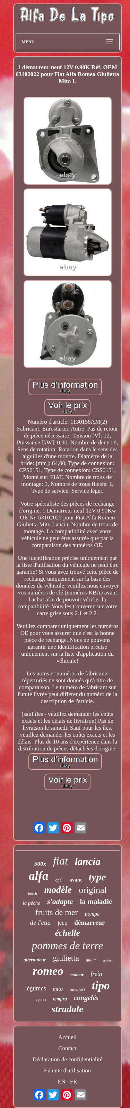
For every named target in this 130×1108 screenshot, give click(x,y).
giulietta (66, 958)
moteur (77, 974)
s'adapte (60, 901)
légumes (35, 988)
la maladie (96, 901)
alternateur (35, 959)
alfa (38, 876)
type (97, 877)
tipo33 (41, 1000)
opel (58, 880)
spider (107, 961)
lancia (88, 861)
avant (75, 880)
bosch (32, 893)
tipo (101, 985)
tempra (60, 998)
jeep (62, 923)
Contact (67, 1048)
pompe (92, 914)
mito (58, 989)
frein (96, 973)
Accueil (67, 1037)
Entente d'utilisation (67, 1070)
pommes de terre (67, 946)
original (93, 890)
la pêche (31, 903)
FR (73, 1081)
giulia (91, 960)
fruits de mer (56, 912)
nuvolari (77, 989)
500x (40, 863)
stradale (68, 1009)
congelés (86, 997)
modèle (57, 890)
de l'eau (40, 922)
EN (62, 1081)
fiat (60, 861)
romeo (48, 970)
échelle (67, 933)
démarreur (89, 922)
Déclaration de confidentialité (67, 1059)
